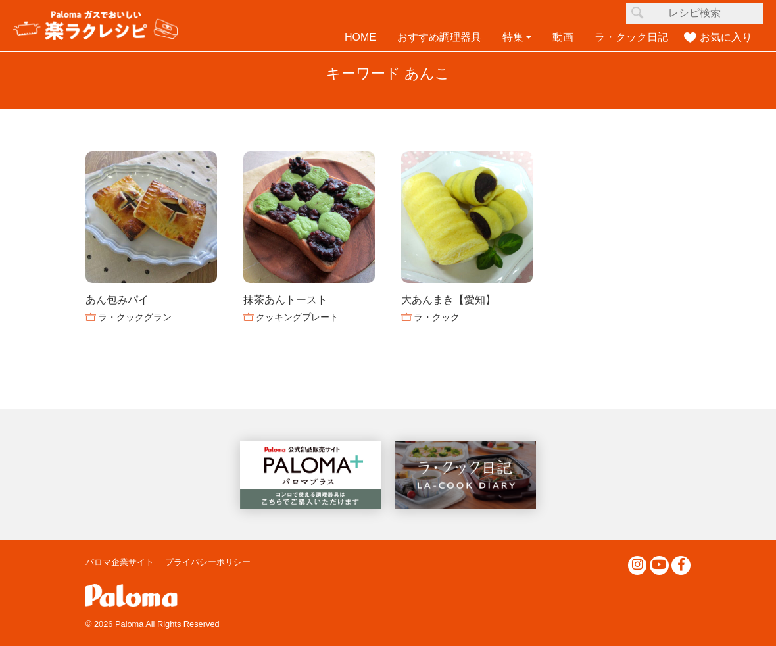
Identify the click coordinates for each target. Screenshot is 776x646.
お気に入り (726, 37)
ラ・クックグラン (135, 317)
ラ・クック (437, 317)
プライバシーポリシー (208, 562)
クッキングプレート (297, 317)
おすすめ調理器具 (439, 37)
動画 (562, 37)
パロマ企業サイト (119, 562)
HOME (360, 37)
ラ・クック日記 (631, 37)
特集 (512, 37)
